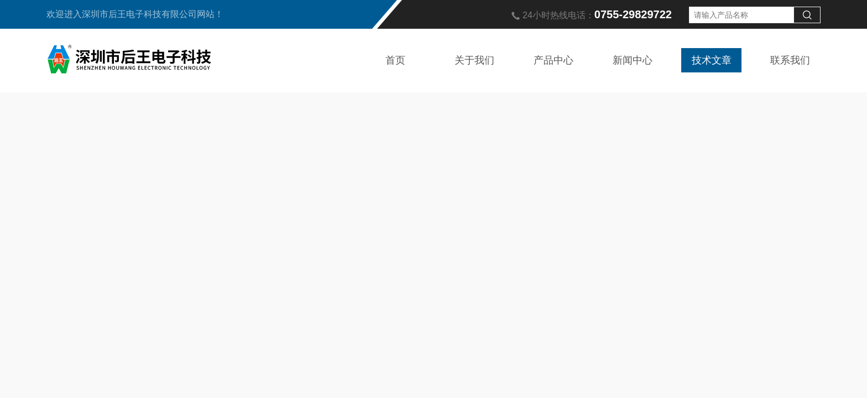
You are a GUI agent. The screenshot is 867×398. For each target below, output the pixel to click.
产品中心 (553, 60)
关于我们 (474, 60)
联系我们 (790, 60)
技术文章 (712, 60)
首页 (395, 60)
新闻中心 (632, 60)
